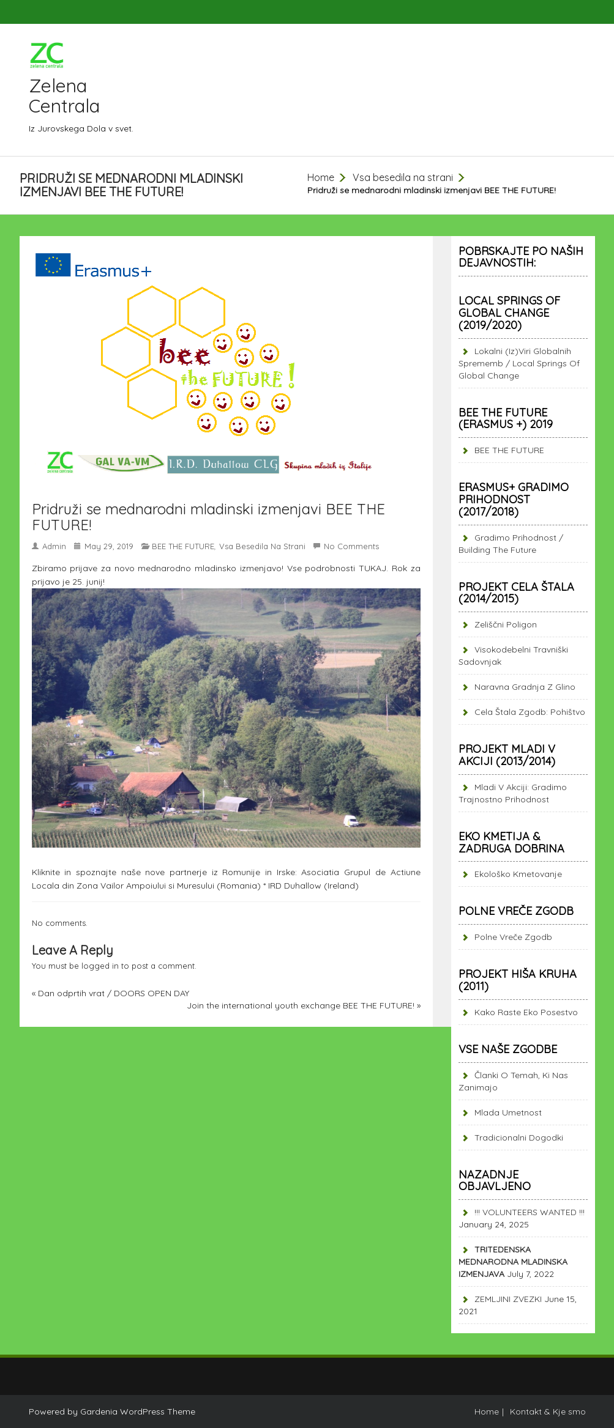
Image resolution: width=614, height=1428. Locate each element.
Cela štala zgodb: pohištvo (529, 711)
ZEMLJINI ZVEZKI (508, 1298)
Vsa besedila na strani (403, 177)
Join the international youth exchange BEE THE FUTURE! (300, 1005)
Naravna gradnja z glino (524, 686)
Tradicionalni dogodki (518, 1137)
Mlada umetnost (508, 1112)
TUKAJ (372, 568)
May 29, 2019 (108, 546)
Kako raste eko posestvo (526, 1012)
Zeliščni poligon (505, 624)
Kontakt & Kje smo (548, 1411)
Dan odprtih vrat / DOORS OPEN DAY (113, 993)
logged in (100, 966)
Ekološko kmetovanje (518, 873)
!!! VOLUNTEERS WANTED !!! (529, 1212)
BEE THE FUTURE (183, 546)
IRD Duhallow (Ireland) (313, 885)
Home (320, 177)
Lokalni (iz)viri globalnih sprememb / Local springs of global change (519, 363)
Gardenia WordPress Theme (137, 1411)
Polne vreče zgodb (513, 936)
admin (54, 546)
